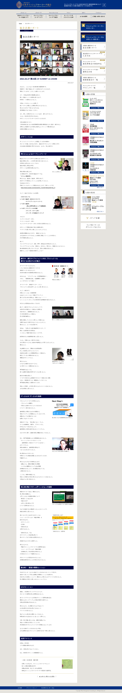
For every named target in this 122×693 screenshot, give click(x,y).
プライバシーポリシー (31, 688)
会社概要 (20, 688)
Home (20, 23)
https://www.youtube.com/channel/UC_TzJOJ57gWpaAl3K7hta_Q (38, 187)
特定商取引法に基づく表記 (47, 688)
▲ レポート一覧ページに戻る (46, 676)
